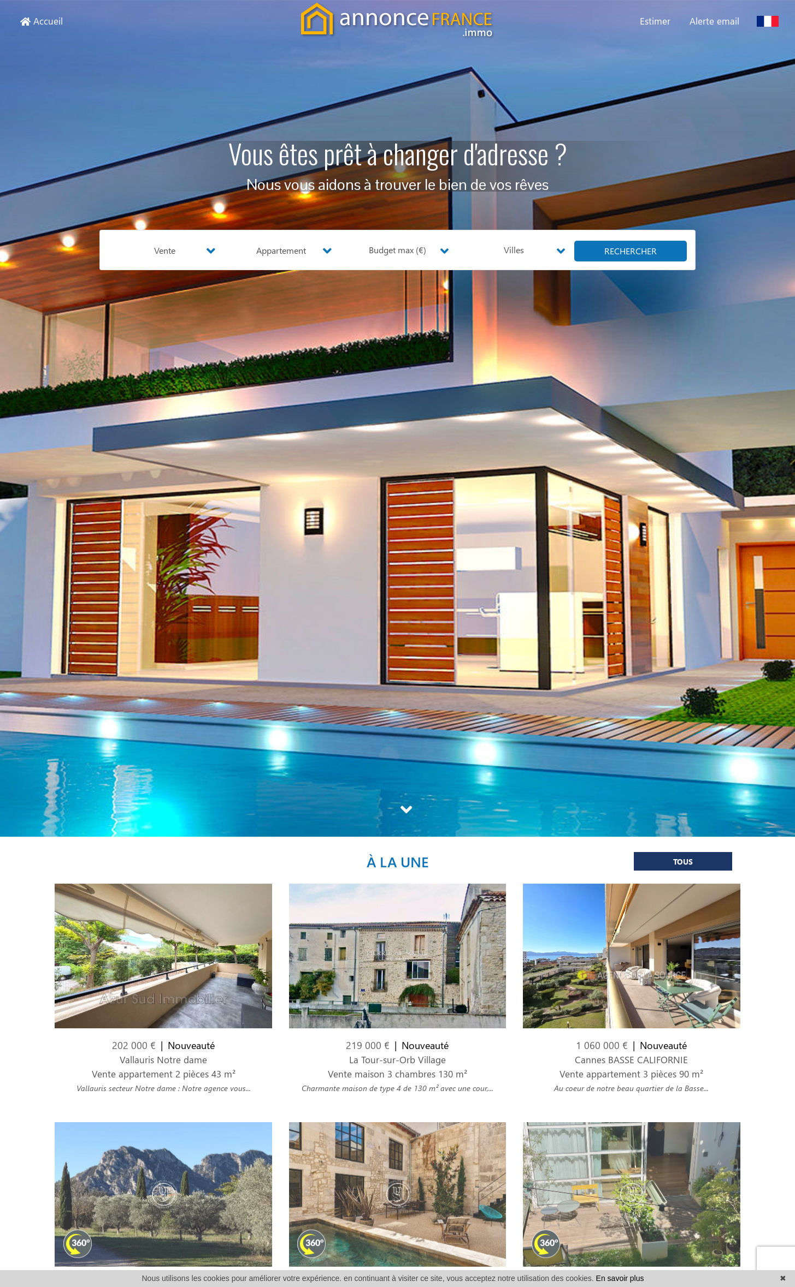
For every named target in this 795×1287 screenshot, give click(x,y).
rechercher (630, 251)
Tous (683, 868)
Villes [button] (514, 249)
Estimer (655, 21)
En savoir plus (620, 1278)
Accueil (41, 21)
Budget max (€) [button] (397, 249)
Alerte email (714, 21)
